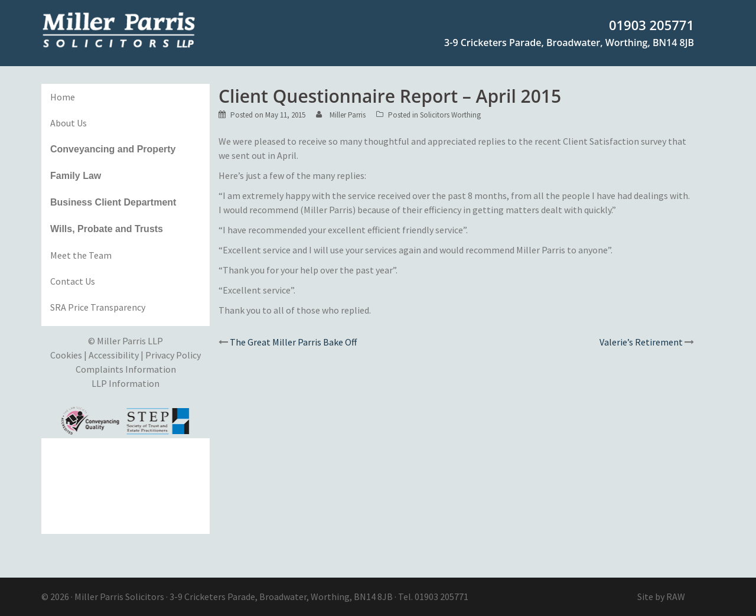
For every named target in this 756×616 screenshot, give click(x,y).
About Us (68, 123)
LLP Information (125, 383)
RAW (675, 596)
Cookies (66, 355)
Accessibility (114, 355)
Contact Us (72, 281)
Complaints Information (126, 369)
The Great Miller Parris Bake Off (293, 342)
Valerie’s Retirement (641, 342)
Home (62, 97)
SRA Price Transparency (97, 307)
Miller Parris (348, 115)
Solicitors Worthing (450, 115)
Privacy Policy (173, 355)
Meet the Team (81, 255)
